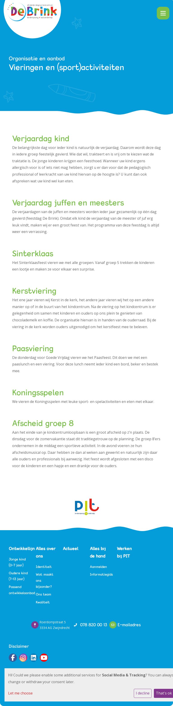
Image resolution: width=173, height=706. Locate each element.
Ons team (43, 594)
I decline (143, 693)
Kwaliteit (43, 602)
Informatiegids (100, 574)
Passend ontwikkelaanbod (19, 590)
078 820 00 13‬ (93, 624)
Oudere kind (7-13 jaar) (18, 576)
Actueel (70, 548)
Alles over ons (45, 552)
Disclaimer (19, 646)
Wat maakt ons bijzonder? (44, 580)
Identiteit (44, 567)
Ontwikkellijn (19, 548)
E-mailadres (129, 624)
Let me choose (20, 693)
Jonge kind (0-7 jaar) (17, 562)
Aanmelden (98, 567)
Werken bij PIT (124, 552)
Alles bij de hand (98, 552)
